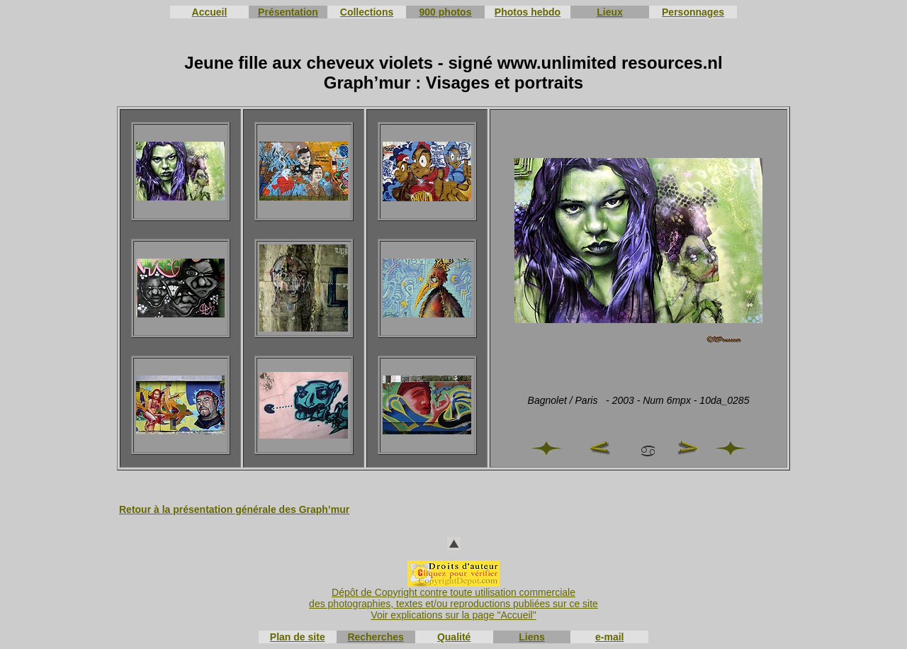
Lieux (610, 12)
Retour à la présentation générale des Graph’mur (234, 509)
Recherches (375, 637)
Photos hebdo (527, 12)
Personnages (693, 12)
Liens (532, 637)
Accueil (209, 12)
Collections (366, 12)
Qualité (454, 637)
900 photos (445, 12)
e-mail (609, 637)
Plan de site (297, 637)
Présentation (288, 12)
